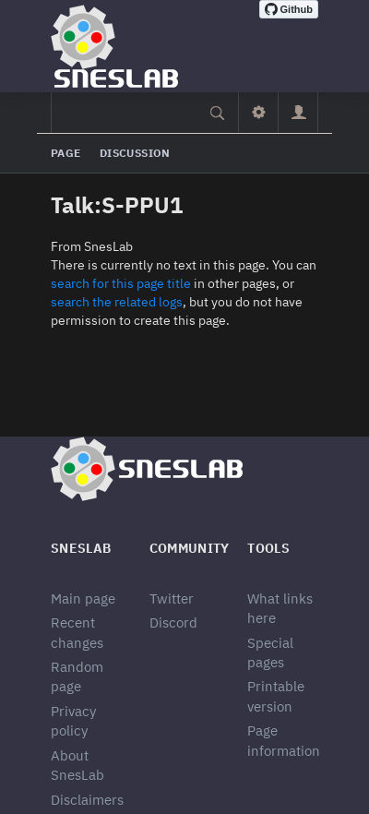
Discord (173, 622)
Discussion (135, 153)
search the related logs (117, 301)
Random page (77, 676)
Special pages (270, 652)
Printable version (275, 695)
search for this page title (121, 283)
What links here (280, 608)
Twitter (171, 598)
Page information (283, 740)
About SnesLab (77, 765)
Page (66, 153)
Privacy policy (73, 720)
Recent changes (77, 632)
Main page (83, 598)
